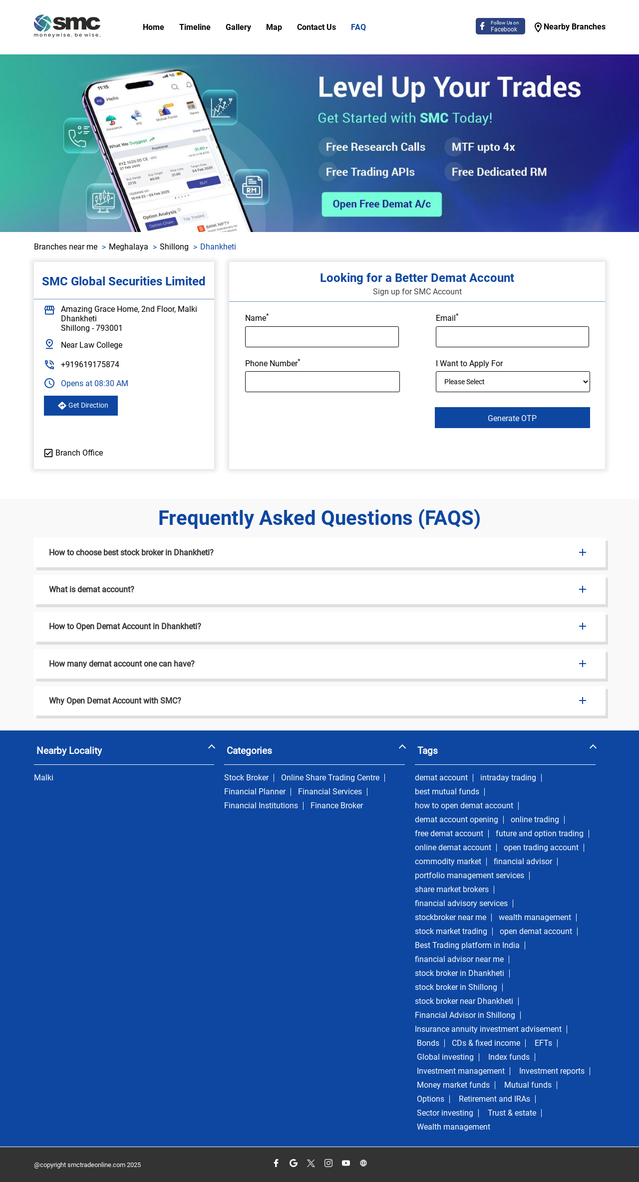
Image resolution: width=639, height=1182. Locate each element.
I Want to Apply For (469, 363)
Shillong (174, 246)
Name (257, 317)
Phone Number (273, 362)
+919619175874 (90, 364)
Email (447, 317)
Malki (43, 778)
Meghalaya (128, 246)
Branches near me (65, 246)
